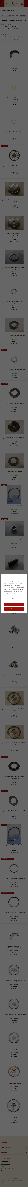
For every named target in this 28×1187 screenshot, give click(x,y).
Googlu (21, 589)
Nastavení (14, 604)
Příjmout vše (14, 609)
